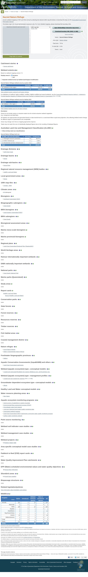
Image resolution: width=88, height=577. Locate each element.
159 (19, 511)
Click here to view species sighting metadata (10, 530)
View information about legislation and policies (14, 493)
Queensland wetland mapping (11, 415)
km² (13, 77)
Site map (43, 2)
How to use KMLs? (69, 34)
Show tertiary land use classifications (13, 133)
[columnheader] (12, 140)
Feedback (75, 567)
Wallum (5, 362)
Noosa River (6, 169)
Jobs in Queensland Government (54, 567)
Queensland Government (44, 574)
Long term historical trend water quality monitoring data (18, 413)
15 (35, 526)
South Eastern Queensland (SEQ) (12, 216)
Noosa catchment (8, 66)
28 (47, 519)
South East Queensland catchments (13, 369)
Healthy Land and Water (10, 176)
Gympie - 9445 (34, 28)
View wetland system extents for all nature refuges (15, 93)
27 (19, 519)
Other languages (67, 567)
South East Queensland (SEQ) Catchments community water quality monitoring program (28, 417)
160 (47, 511)
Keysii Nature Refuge (9, 353)
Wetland (37, 542)
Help (56, 2)
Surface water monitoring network (12, 419)
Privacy (25, 567)
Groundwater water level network (12, 411)
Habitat (4, 103)
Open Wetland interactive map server (66, 27)
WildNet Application (28, 542)
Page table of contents (16, 56)
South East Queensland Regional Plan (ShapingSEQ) (18, 250)
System (4, 86)
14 (43, 528)
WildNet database (28, 532)
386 (19, 528)
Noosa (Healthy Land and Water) (14, 299)
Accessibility (42, 567)
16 (35, 511)
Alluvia (5, 389)
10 (47, 515)
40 (35, 528)
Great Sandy (6, 209)
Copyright (12, 567)
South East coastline (10, 480)
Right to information (33, 567)
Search (84, 2)
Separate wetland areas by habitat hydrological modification (19, 79)
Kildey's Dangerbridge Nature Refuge (13, 355)
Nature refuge (63, 40)
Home (6, 11)
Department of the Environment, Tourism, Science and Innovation (56, 7)
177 (19, 526)
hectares (14, 75)
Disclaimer (19, 567)
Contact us (50, 2)
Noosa (5, 162)
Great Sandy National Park (10, 277)
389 (47, 528)
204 (47, 507)
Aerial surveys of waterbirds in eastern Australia (16, 406)
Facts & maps (14, 11)
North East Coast (8, 155)
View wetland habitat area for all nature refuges (14, 111)
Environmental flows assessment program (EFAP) (17, 409)
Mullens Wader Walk (10, 446)
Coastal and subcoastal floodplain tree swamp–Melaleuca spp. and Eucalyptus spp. (26, 375)
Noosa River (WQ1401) (11, 473)
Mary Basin (6, 400)
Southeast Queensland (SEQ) (11, 203)
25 (35, 507)
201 (19, 507)
